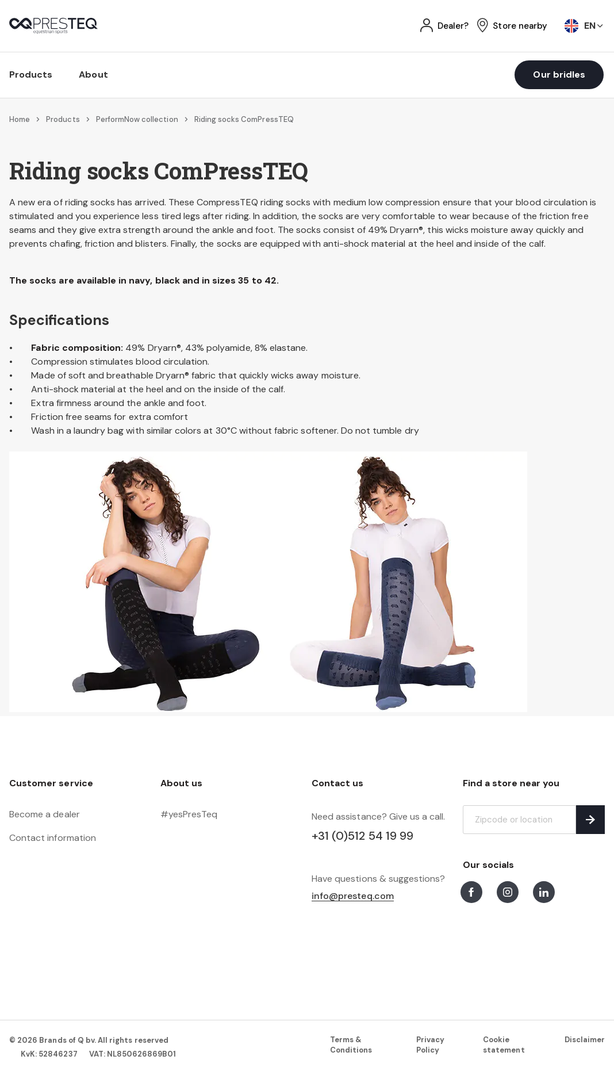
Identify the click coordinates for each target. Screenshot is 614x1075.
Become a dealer (44, 814)
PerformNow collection (137, 119)
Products (30, 74)
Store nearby (520, 26)
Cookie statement (503, 1045)
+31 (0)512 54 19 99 (362, 835)
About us (181, 783)
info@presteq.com (353, 896)
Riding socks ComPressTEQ (244, 119)
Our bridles (559, 74)
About (93, 74)
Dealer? (453, 26)
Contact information (52, 838)
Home (19, 119)
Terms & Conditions (351, 1045)
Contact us (337, 783)
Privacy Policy (430, 1045)
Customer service (51, 783)
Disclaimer (585, 1040)
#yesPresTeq (189, 814)
